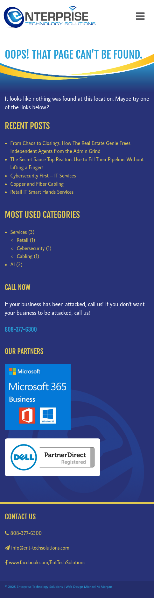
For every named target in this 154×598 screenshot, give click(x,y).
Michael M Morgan (98, 586)
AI (12, 264)
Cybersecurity (31, 248)
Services (18, 232)
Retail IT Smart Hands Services (42, 192)
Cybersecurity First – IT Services (43, 175)
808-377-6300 (23, 533)
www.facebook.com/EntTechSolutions (45, 562)
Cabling (24, 256)
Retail (22, 240)
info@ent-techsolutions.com (37, 547)
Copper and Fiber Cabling (37, 184)
